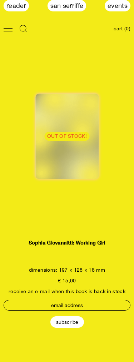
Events (118, 5)
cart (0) (122, 28)
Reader (16, 5)
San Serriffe (67, 5)
